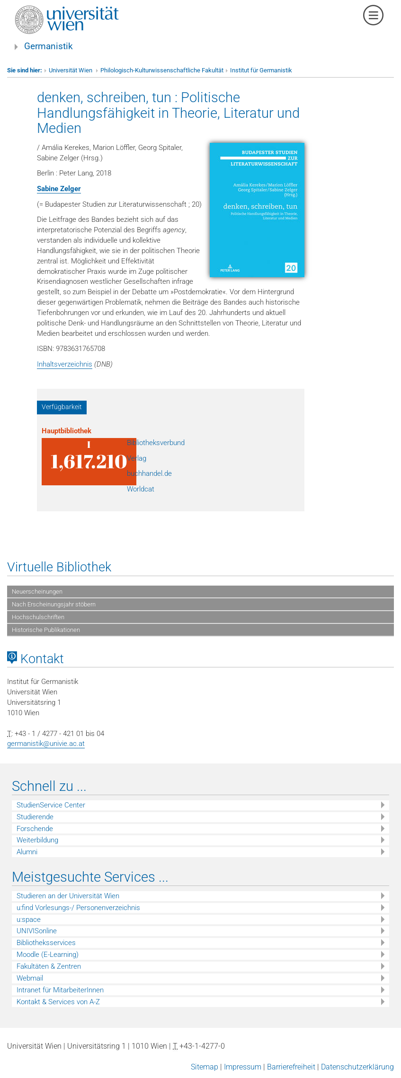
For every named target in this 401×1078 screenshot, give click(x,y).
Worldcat (140, 489)
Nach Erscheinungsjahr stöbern (54, 604)
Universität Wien (71, 70)
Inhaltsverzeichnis (64, 364)
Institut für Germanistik (261, 70)
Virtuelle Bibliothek (59, 567)
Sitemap (204, 1066)
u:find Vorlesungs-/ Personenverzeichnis (78, 907)
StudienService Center (51, 805)
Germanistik (48, 46)
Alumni (27, 852)
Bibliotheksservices (46, 942)
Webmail (30, 978)
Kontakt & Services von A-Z (58, 1002)
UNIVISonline (37, 931)
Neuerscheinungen (37, 591)
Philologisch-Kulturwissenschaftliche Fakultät (161, 70)
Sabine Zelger (59, 188)
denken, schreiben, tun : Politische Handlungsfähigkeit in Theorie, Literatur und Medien (168, 112)
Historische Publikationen (46, 629)
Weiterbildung (37, 840)
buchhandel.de (149, 473)
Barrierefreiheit (291, 1066)
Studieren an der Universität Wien (68, 896)
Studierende (35, 817)
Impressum (242, 1066)
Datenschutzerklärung (357, 1066)
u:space (29, 919)
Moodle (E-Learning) (48, 954)
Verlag (136, 458)
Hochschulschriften (38, 617)
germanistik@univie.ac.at (46, 743)
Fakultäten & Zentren (49, 966)
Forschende (35, 828)
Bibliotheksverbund (156, 442)
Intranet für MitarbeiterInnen (60, 990)
